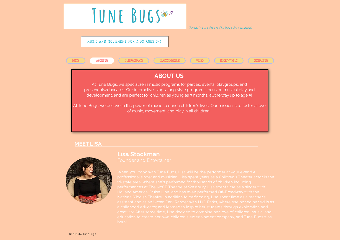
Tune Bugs (127, 15)
